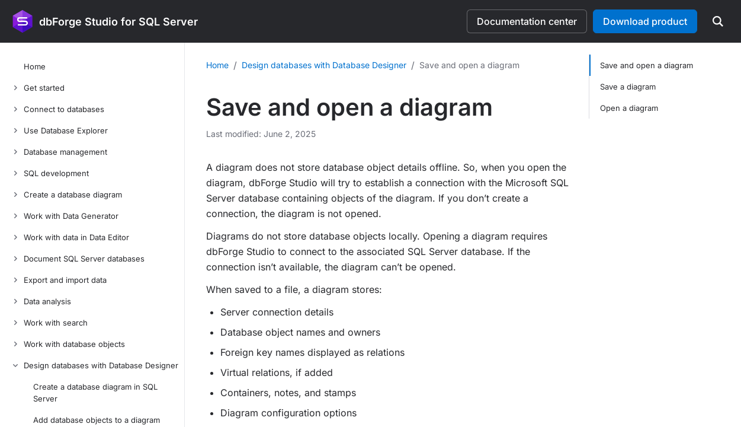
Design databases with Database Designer (324, 65)
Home (217, 65)
